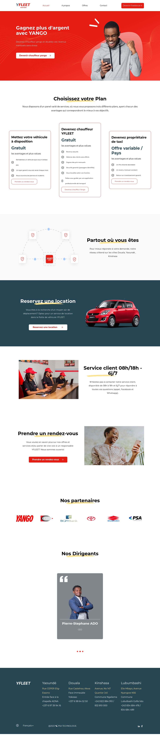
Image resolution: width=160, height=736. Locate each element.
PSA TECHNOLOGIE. (66, 727)
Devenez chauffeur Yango (75, 190)
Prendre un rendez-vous (24, 183)
